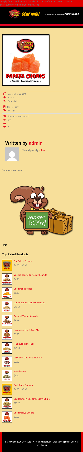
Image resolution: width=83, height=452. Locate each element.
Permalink (12, 101)
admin (11, 98)
